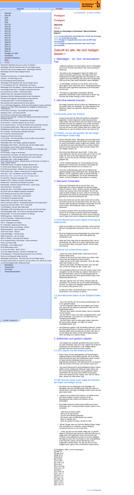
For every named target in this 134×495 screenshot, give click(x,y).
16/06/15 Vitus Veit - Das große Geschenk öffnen (16, 94)
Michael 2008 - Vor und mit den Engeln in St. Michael (18, 214)
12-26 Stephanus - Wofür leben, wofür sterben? (16, 196)
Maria (7, 60)
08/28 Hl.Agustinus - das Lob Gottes (12, 236)
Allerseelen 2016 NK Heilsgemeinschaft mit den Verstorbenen (20, 96)
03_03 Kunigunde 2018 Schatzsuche (12, 80)
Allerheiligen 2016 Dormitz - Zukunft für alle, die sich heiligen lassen (22, 258)
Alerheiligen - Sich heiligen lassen (11, 245)
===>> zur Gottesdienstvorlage (65, 38)
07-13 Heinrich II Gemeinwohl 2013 (12, 134)
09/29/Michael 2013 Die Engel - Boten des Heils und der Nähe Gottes (23, 129)
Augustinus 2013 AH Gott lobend (11, 136)
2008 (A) (8, 44)
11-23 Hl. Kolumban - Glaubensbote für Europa (16, 218)
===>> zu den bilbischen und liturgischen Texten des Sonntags (77, 36)
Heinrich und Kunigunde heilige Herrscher (14, 256)
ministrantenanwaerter (12, 272)
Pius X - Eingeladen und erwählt (11, 222)
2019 (6, 20)
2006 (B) (8, 49)
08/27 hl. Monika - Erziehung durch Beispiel (15, 238)
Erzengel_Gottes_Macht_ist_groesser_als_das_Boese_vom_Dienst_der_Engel (26, 260)
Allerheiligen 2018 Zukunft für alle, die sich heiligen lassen (19, 83)
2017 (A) (8, 24)
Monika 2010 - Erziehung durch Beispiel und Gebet (17, 182)
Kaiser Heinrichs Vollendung (10, 220)
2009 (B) (8, 42)
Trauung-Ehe (9, 267)
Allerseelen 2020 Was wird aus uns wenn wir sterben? (18, 65)
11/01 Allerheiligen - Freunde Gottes (12, 234)
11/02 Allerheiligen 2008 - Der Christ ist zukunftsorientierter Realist (22, 211)
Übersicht (8, 13)
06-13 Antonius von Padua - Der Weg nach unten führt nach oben (22, 155)
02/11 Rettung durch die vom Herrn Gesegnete (16, 193)
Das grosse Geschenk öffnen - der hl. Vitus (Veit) (16, 205)
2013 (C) (8, 33)
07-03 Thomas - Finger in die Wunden (13, 152)
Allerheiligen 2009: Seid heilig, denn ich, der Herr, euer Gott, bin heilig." (23, 209)
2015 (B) (8, 29)
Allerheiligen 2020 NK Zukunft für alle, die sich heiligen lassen (20, 67)
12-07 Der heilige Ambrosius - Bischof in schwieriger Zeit (19, 251)
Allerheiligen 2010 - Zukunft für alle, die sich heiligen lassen (20, 176)
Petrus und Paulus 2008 (8, 243)
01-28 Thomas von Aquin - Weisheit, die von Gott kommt (19, 169)
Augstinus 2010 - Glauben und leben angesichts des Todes (19, 180)
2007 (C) (8, 47)
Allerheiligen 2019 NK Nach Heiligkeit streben (15, 71)
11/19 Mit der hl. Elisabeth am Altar (12, 198)
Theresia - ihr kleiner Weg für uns (11, 78)
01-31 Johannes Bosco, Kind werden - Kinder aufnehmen (19, 240)
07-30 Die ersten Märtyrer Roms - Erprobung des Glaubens (20, 167)
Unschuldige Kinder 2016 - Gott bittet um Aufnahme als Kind (20, 89)
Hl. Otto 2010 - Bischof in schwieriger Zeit (14, 178)
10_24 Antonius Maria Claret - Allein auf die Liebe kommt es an (21, 127)
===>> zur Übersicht (94, 490)
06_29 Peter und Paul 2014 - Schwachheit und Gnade (18, 120)
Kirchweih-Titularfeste (12, 58)
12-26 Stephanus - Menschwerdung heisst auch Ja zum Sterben (21, 254)
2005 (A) (8, 51)
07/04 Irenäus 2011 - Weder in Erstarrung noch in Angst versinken (22, 171)
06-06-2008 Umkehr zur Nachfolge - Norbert (15, 227)
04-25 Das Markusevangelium (10, 140)
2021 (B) (8, 15)
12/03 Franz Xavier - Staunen (10, 231)
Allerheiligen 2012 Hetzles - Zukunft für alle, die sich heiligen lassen (22, 145)
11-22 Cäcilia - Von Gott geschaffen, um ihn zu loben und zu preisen (22, 138)
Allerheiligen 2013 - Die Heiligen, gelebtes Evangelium (18, 143)
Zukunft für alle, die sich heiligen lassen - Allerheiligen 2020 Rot (21, 69)
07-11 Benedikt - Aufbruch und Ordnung (13, 225)
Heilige (7, 62)
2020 (6, 18)
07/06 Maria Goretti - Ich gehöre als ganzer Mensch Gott (19, 164)
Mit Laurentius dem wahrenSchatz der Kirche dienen (17, 103)
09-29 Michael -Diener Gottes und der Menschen (16, 147)
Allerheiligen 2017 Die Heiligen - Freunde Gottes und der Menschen (22, 87)
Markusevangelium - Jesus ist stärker (13, 229)
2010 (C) (8, 40)
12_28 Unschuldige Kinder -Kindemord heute (15, 263)
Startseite (20, 9)
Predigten (59, 9)
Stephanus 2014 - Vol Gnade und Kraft (13, 113)
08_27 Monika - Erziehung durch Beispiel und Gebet (17, 131)
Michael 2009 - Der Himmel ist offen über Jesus (16, 200)
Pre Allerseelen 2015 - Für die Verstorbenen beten (17, 100)
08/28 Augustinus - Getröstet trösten (12, 216)
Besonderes (9, 265)
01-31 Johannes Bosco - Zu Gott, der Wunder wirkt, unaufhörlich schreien (24, 125)
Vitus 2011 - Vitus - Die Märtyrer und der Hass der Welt (18, 173)
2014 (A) (8, 31)
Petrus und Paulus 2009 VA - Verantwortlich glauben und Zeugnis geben (24, 202)
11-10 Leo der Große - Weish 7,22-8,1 (13, 249)
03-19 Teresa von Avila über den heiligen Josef (16, 115)
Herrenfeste (9, 56)
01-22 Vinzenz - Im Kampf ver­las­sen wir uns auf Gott (18, 122)
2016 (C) (8, 27)
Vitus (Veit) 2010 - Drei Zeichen (11, 187)
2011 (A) (8, 38)
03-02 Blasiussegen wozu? (9, 247)
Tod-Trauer (8, 269)
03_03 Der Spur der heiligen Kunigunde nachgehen (17, 191)
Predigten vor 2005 (11, 53)
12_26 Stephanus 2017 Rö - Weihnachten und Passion (18, 85)
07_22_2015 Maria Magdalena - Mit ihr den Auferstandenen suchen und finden (26, 105)
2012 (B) (8, 36)
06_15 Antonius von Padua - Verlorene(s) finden (16, 92)
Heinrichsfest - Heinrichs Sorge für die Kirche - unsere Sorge (20, 185)
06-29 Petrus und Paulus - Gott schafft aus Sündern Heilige (20, 110)
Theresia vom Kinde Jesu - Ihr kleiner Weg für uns (17, 76)
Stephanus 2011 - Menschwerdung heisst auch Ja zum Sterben (21, 157)
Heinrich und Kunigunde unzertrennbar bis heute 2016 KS (19, 98)
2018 (6, 22)
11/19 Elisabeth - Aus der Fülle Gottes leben (15, 207)
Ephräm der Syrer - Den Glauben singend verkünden (18, 189)
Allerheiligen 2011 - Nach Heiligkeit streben (14, 159)
